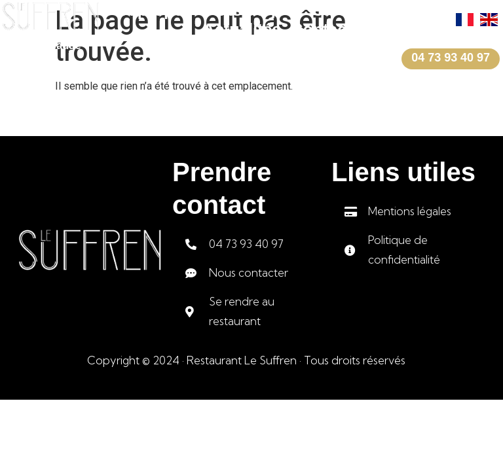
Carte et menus (371, 10)
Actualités (242, 29)
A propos (157, 10)
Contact (321, 29)
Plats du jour (252, 10)
